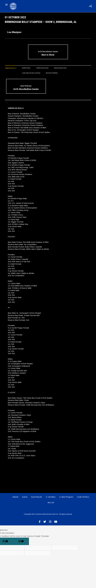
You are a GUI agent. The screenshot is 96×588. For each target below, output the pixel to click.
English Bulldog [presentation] (60, 69)
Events (24, 498)
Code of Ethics (83, 498)
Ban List (51, 503)
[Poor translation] (21, 542)
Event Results (36, 498)
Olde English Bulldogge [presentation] (31, 74)
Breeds (15, 498)
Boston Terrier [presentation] (52, 74)
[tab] (11, 69)
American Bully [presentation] (10, 69)
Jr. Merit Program (66, 498)
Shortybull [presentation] (26, 69)
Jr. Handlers (51, 498)
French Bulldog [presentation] (42, 69)
